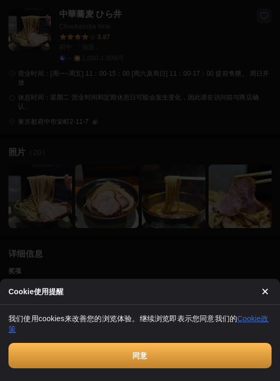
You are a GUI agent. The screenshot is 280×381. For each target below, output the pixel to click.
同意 (139, 355)
